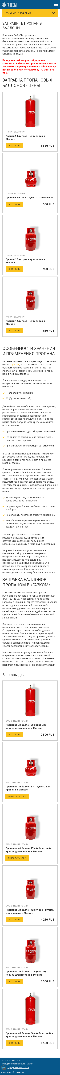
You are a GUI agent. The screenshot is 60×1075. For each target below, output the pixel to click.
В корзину (14, 146)
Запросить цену (17, 796)
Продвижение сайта (18, 1067)
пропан (15, 364)
